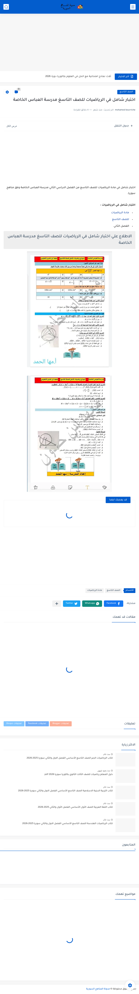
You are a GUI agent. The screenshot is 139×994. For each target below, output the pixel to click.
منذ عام (106, 754)
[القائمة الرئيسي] (133, 7)
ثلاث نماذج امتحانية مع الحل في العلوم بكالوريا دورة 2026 (78, 76)
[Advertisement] (69, 42)
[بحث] (6, 7)
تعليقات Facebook (37, 724)
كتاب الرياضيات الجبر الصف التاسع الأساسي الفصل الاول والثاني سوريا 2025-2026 (70, 758)
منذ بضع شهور (103, 770)
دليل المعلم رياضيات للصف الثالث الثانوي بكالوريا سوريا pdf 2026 (79, 774)
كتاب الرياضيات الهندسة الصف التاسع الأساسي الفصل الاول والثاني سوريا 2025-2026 (67, 823)
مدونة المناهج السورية (98, 989)
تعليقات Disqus (14, 724)
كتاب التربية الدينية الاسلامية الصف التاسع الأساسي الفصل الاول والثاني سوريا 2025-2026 (65, 791)
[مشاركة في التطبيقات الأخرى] (56, 603)
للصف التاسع (120, 219)
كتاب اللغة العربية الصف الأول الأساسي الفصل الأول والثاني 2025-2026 (75, 807)
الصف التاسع (126, 92)
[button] (113, 603)
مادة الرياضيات (120, 212)
